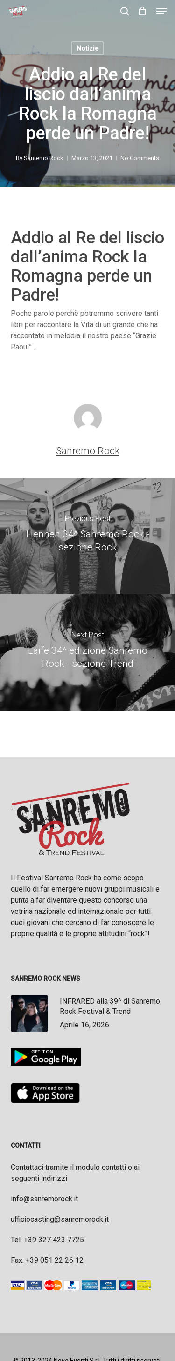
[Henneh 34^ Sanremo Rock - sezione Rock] (87, 536)
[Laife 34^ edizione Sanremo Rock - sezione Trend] (87, 652)
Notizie (87, 48)
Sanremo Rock (43, 157)
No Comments (139, 157)
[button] (161, 11)
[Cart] (142, 11)
